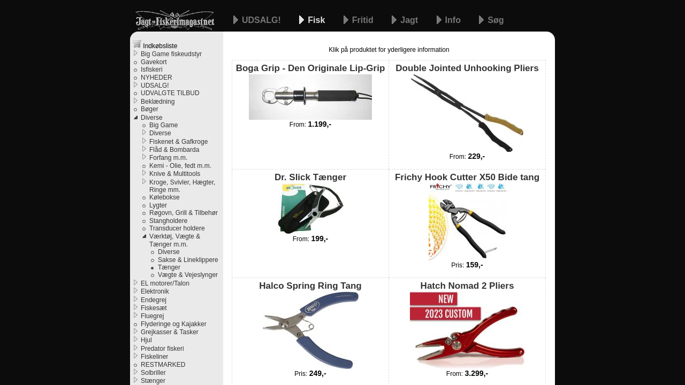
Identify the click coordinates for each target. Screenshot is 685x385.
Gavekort (154, 62)
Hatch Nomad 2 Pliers (467, 325)
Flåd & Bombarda (174, 149)
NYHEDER (156, 77)
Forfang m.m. (168, 157)
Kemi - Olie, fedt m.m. (180, 166)
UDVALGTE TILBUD (170, 93)
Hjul (146, 340)
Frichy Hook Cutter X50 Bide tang (467, 216)
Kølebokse (164, 197)
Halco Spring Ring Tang (310, 325)
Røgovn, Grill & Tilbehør (183, 213)
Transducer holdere (177, 228)
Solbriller (153, 372)
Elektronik (155, 291)
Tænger (169, 267)
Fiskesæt (154, 308)
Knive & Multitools (174, 174)
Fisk (317, 20)
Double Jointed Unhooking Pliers (466, 107)
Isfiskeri (152, 69)
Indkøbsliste (155, 45)
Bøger (149, 109)
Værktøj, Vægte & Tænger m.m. (174, 240)
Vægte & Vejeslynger (188, 275)
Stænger (153, 380)
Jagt (410, 20)
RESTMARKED (163, 364)
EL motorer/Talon (165, 283)
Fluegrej (152, 316)
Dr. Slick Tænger (310, 203)
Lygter (158, 205)
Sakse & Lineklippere (188, 260)
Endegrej (153, 300)
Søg (496, 20)
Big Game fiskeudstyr (171, 54)
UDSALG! (262, 20)
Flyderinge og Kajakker (174, 324)
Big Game (163, 125)
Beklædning (157, 101)
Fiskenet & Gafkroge (178, 141)
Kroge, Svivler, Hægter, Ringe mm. (182, 186)
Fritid (364, 20)
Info (454, 20)
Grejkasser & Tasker (170, 332)
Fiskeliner (154, 356)
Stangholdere (168, 221)
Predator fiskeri (162, 348)
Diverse (152, 117)
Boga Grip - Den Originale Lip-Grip (310, 91)
